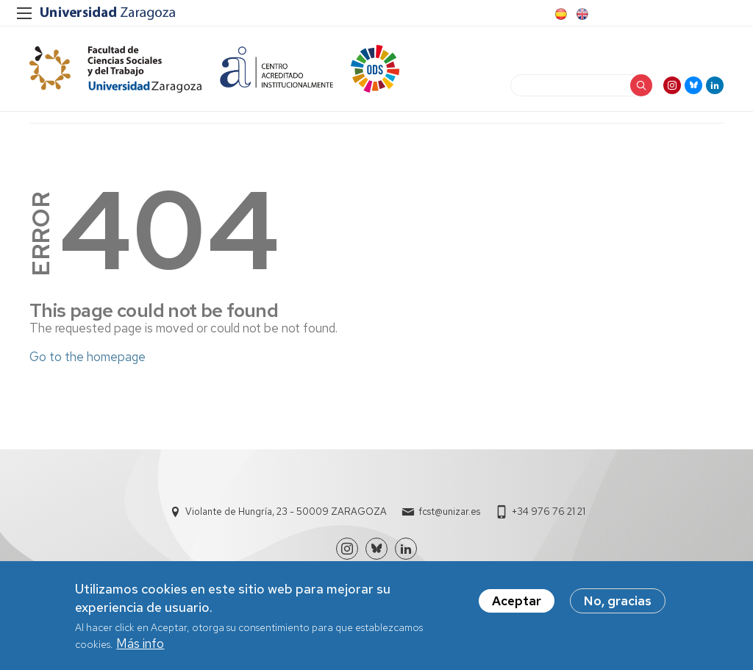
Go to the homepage (87, 357)
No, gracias (618, 602)
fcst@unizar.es (449, 511)
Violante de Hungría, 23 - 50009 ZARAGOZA (286, 511)
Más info (140, 644)
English (581, 14)
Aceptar (516, 602)
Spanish (559, 14)
